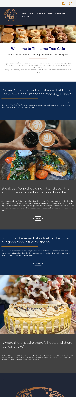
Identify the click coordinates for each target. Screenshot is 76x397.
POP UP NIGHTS (61, 13)
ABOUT (31, 13)
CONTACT (41, 13)
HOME (23, 13)
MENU (50, 13)
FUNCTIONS (25, 16)
